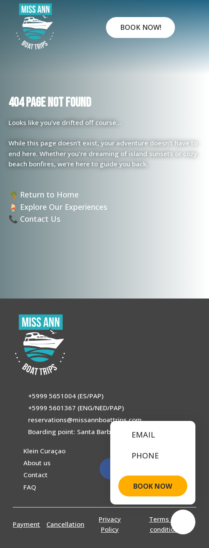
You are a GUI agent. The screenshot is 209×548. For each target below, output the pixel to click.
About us (37, 462)
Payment (26, 524)
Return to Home (49, 194)
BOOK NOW (152, 486)
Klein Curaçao (44, 451)
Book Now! (140, 27)
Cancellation (65, 524)
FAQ (29, 487)
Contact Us (40, 219)
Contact (35, 474)
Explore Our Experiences (63, 207)
